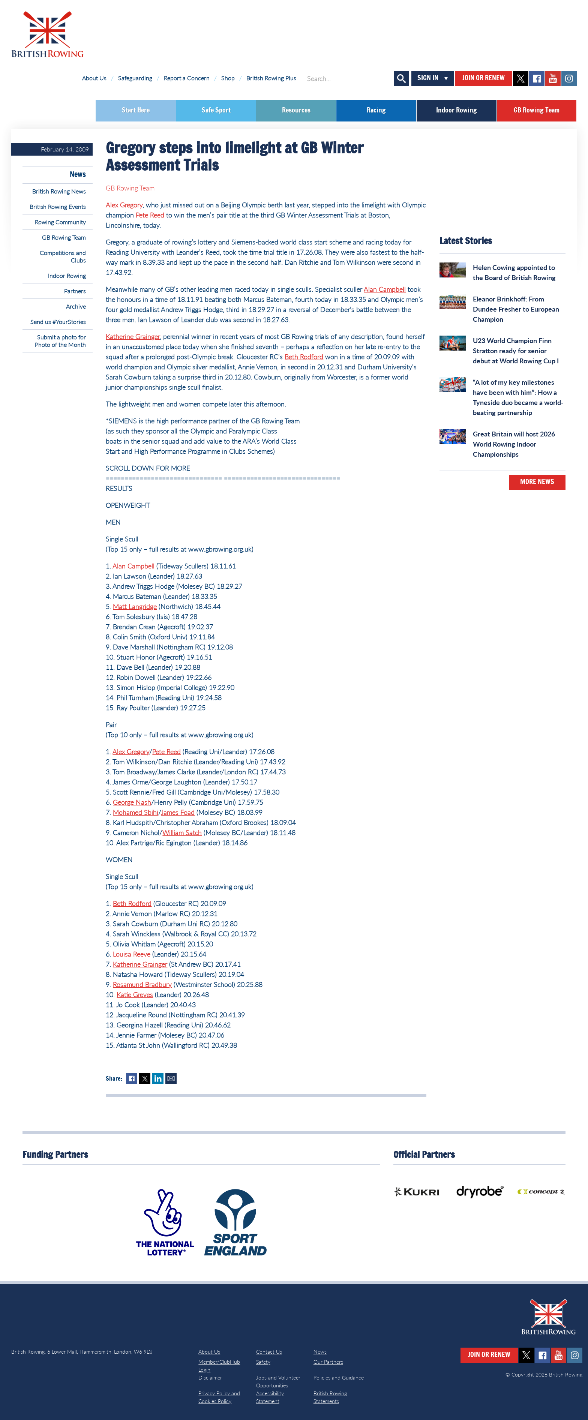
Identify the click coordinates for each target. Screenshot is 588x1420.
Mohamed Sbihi (135, 812)
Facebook (131, 1078)
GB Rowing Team (537, 110)
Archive (76, 306)
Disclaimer (210, 1377)
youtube (553, 78)
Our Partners (328, 1362)
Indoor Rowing (456, 110)
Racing (376, 110)
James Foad (178, 812)
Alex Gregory (124, 205)
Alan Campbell (385, 289)
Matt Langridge (135, 606)
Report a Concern (187, 77)
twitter (520, 78)
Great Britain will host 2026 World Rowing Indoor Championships (514, 444)
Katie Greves (135, 994)
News (78, 174)
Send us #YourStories (58, 321)
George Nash (132, 802)
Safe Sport (216, 110)
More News (537, 482)
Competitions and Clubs (63, 256)
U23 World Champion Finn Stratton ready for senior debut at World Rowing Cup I (516, 350)
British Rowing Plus (271, 77)
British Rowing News (59, 191)
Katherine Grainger (133, 336)
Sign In (427, 78)
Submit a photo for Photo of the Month (60, 340)
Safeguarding (135, 77)
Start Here (136, 110)
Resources (296, 110)
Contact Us (269, 1351)
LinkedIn (158, 1078)
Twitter (144, 1078)
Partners (75, 290)
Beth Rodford (304, 356)
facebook (536, 78)
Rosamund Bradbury (142, 984)
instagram (569, 78)
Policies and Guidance (339, 1377)
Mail (171, 1078)
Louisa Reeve (131, 954)
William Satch (182, 832)
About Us (94, 77)
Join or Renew (483, 78)
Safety (263, 1362)
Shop (228, 77)
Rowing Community (60, 221)
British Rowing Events (58, 206)
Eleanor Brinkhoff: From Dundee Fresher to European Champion (516, 309)
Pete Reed (150, 215)
